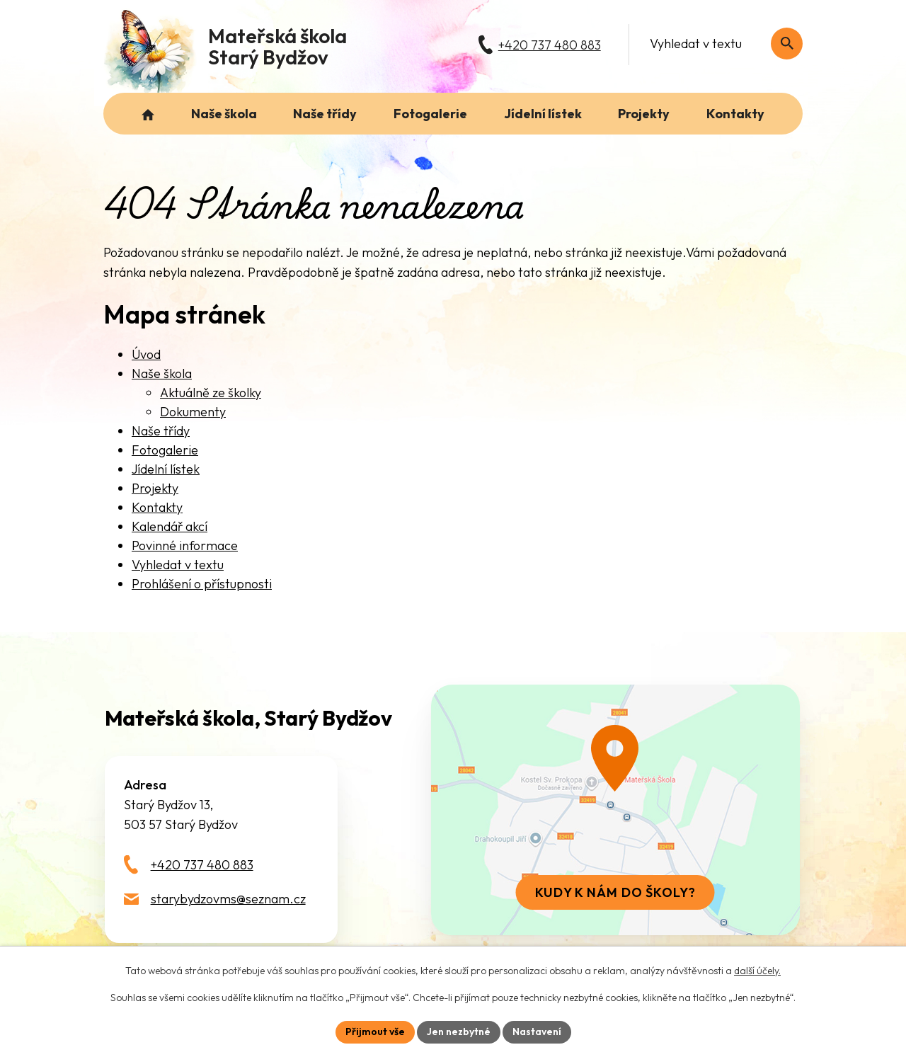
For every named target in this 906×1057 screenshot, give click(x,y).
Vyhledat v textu (178, 564)
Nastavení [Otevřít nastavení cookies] (536, 1031)
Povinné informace (185, 545)
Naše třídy (161, 431)
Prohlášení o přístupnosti (202, 584)
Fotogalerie (165, 450)
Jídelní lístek (166, 469)
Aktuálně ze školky (210, 392)
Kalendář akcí (169, 526)
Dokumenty (193, 412)
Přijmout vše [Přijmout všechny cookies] (375, 1031)
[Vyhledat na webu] (787, 43)
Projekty (155, 488)
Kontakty (157, 507)
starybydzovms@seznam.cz (228, 899)
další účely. (757, 970)
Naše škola (162, 373)
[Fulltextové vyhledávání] (718, 43)
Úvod (146, 354)
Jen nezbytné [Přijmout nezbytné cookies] (459, 1031)
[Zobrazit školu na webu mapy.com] (615, 810)
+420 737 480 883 (202, 865)
